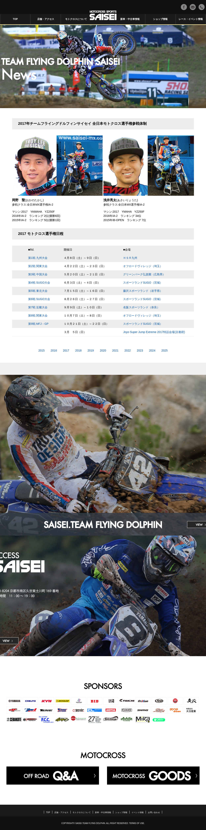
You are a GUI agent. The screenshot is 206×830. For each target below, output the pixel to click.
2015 (41, 350)
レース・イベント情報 (191, 19)
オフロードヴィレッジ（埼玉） (143, 266)
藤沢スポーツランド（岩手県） (143, 290)
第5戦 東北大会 (37, 290)
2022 (128, 350)
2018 (78, 350)
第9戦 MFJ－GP (38, 323)
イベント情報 (138, 813)
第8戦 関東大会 (37, 315)
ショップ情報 (160, 19)
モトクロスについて (76, 19)
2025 (164, 350)
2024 (152, 350)
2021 (115, 350)
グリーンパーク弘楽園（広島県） (144, 274)
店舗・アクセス (45, 19)
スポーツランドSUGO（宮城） (142, 282)
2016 (54, 350)
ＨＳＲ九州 (130, 257)
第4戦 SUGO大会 (39, 282)
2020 (103, 350)
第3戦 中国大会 (37, 274)
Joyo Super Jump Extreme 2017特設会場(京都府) (154, 332)
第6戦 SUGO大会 (39, 299)
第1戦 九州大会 (37, 257)
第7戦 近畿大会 (37, 307)
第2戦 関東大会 (37, 266)
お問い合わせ (154, 813)
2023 (140, 350)
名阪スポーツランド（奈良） (141, 307)
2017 (66, 350)
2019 (91, 350)
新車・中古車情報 (130, 19)
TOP (15, 19)
